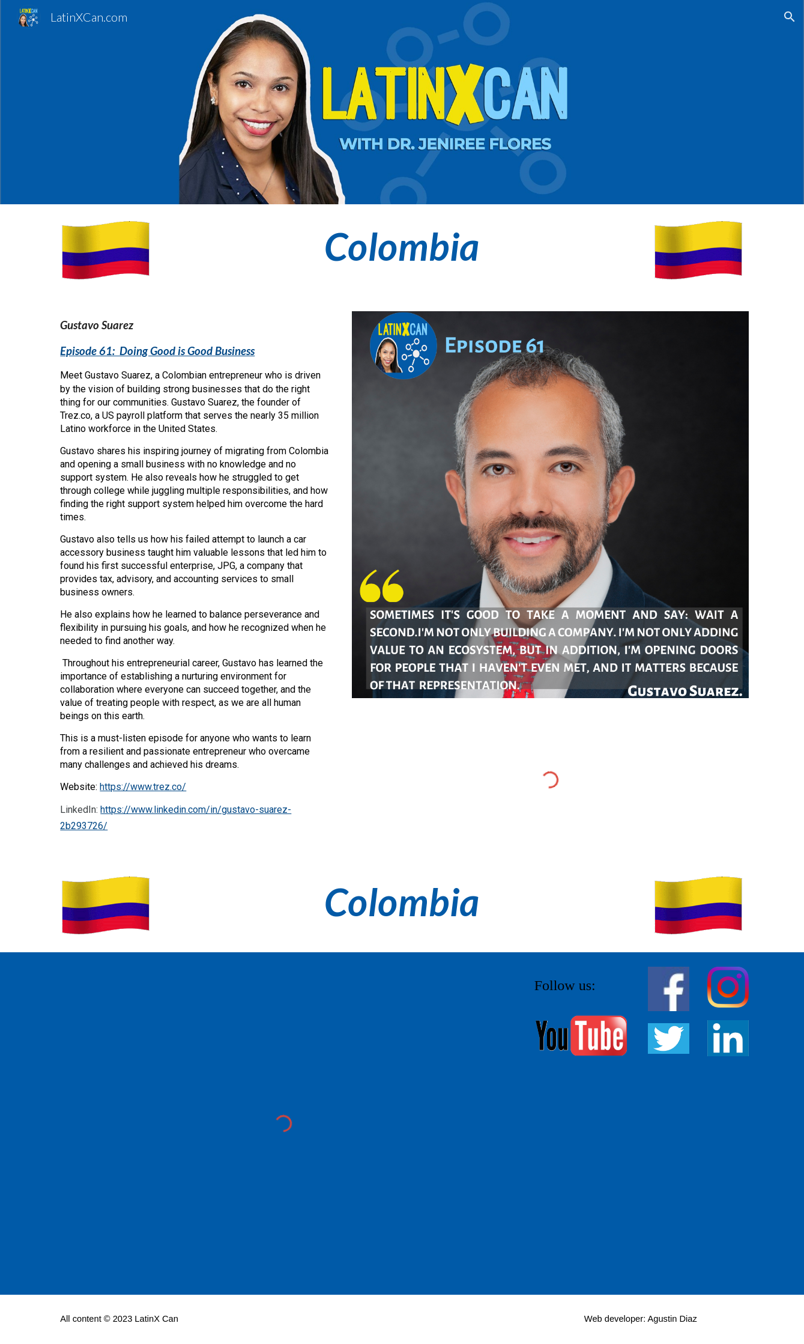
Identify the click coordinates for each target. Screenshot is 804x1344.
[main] (402, 247)
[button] (789, 16)
